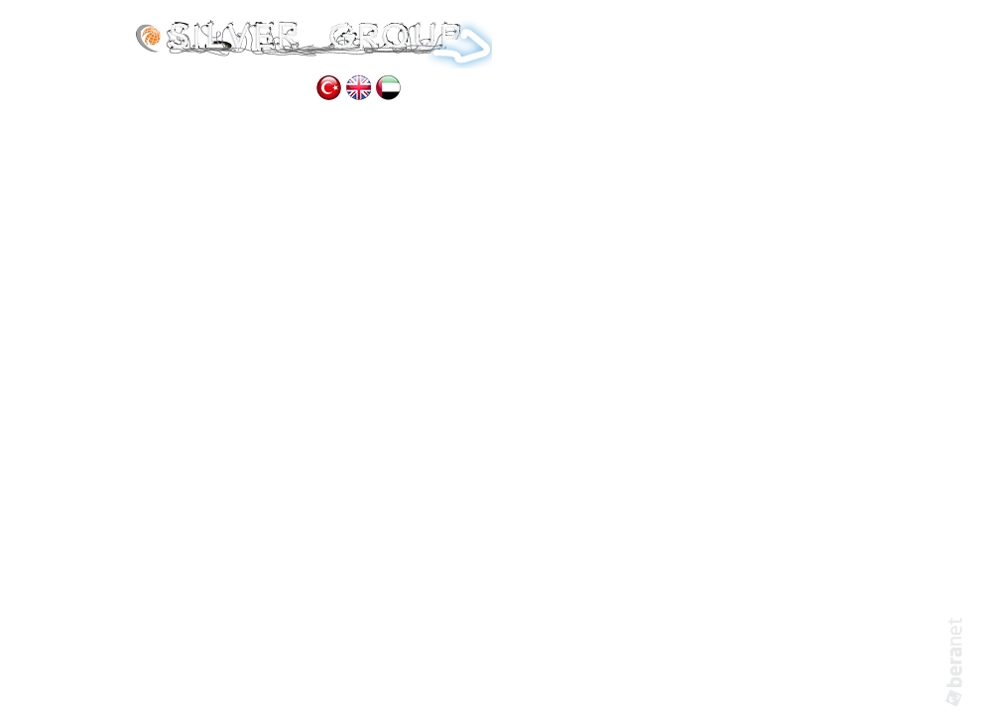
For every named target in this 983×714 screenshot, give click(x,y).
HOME (541, 40)
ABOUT (615, 40)
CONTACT (256, 88)
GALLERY (165, 88)
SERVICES (699, 40)
